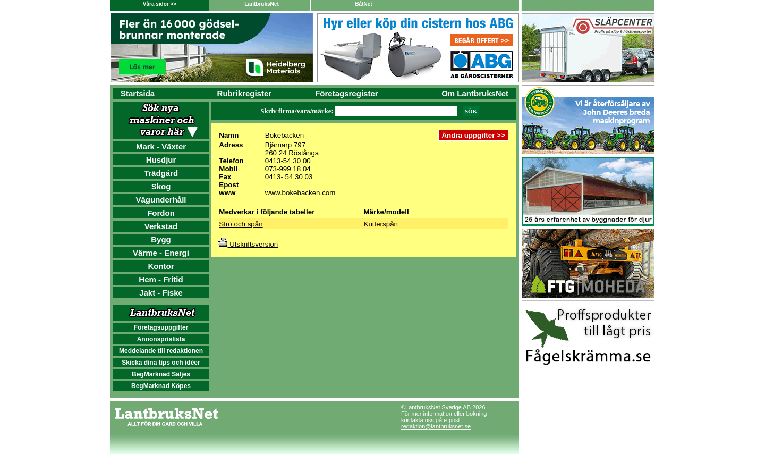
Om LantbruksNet (474, 93)
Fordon (161, 212)
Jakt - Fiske (161, 292)
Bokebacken (284, 135)
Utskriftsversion (248, 244)
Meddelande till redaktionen (161, 351)
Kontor (161, 266)
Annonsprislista (161, 339)
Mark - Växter (161, 146)
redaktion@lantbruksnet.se (436, 426)
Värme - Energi (161, 252)
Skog (161, 186)
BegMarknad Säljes (161, 374)
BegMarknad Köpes (161, 386)
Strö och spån (240, 224)
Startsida (138, 93)
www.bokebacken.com (300, 193)
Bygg (161, 239)
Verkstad (161, 226)
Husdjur (161, 159)
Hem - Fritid (161, 279)
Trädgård (161, 173)
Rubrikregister (244, 93)
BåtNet (363, 4)
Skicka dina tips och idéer (161, 362)
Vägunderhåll (160, 199)
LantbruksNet (261, 4)
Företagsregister (346, 93)
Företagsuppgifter (161, 327)
